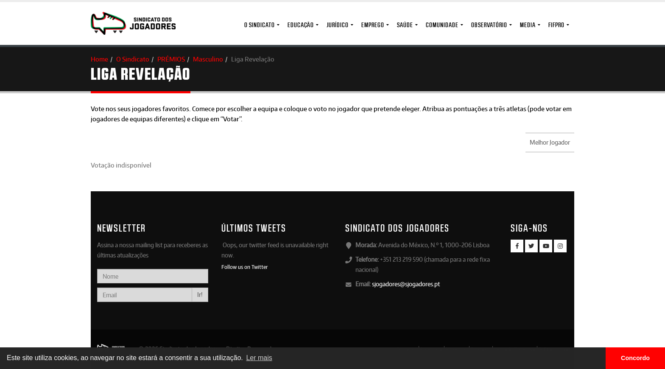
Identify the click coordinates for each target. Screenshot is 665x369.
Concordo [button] (635, 358)
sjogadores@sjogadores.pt (406, 284)
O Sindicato (259, 25)
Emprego (372, 25)
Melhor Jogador (550, 142)
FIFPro (556, 25)
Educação (301, 25)
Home (99, 59)
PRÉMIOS (171, 59)
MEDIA (528, 25)
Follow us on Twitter (244, 266)
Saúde (405, 25)
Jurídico (338, 25)
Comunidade (442, 25)
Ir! (200, 294)
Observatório (489, 25)
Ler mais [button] (259, 357)
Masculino (208, 59)
